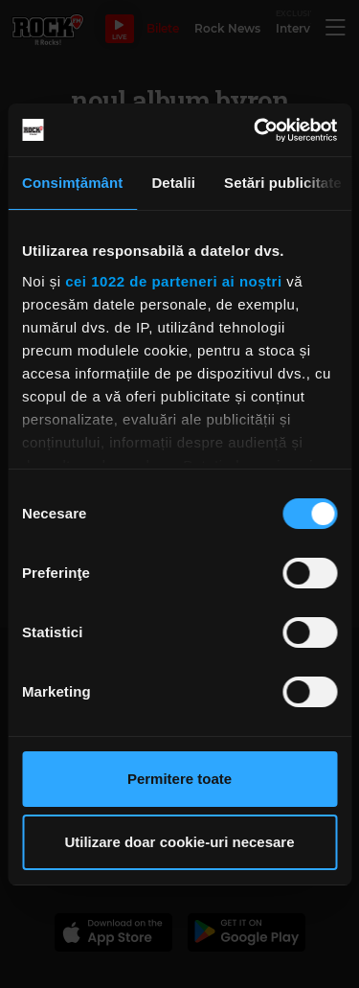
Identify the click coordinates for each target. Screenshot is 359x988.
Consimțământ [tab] (72, 182)
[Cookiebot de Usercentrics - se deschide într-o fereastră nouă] (255, 130)
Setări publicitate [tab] (283, 182)
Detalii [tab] (173, 182)
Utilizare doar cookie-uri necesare (179, 842)
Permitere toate (179, 778)
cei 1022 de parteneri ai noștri (173, 281)
